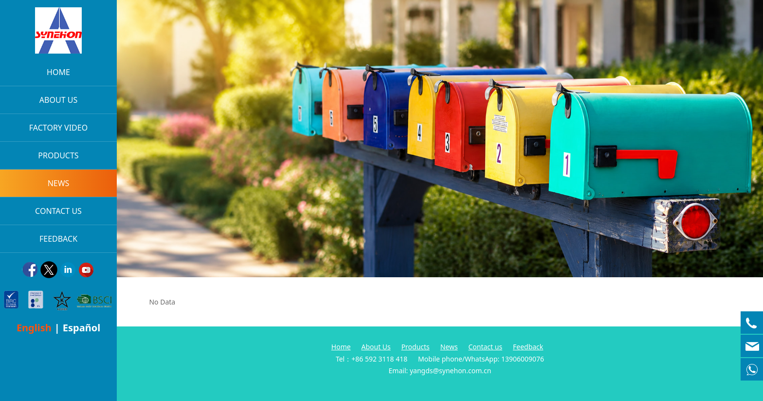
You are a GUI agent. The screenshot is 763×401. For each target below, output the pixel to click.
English (34, 327)
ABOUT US (58, 100)
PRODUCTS (58, 155)
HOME (58, 72)
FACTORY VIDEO (58, 127)
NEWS (59, 183)
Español (81, 327)
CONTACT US (58, 211)
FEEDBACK (58, 238)
